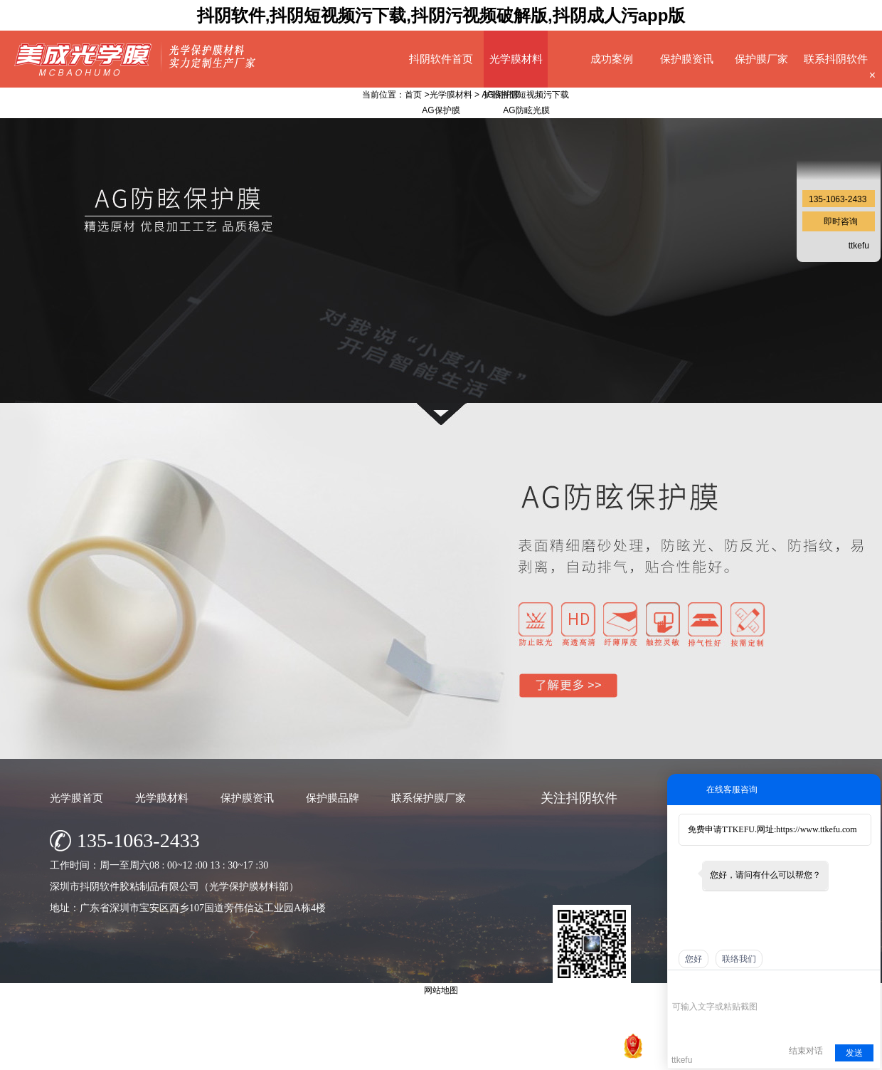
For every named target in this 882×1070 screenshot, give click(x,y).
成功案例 (611, 59)
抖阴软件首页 (441, 59)
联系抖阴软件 (836, 59)
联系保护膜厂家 (428, 798)
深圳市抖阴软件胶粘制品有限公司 (383, 1055)
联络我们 (739, 959)
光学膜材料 (516, 59)
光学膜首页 (76, 798)
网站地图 (600, 1055)
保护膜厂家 (761, 59)
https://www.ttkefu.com (816, 829)
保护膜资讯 (686, 59)
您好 (693, 959)
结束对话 (806, 1051)
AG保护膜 (500, 95)
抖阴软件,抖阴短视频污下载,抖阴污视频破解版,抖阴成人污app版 (441, 15)
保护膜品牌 (332, 798)
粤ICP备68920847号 (537, 1055)
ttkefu (859, 246)
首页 (413, 95)
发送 (854, 1053)
